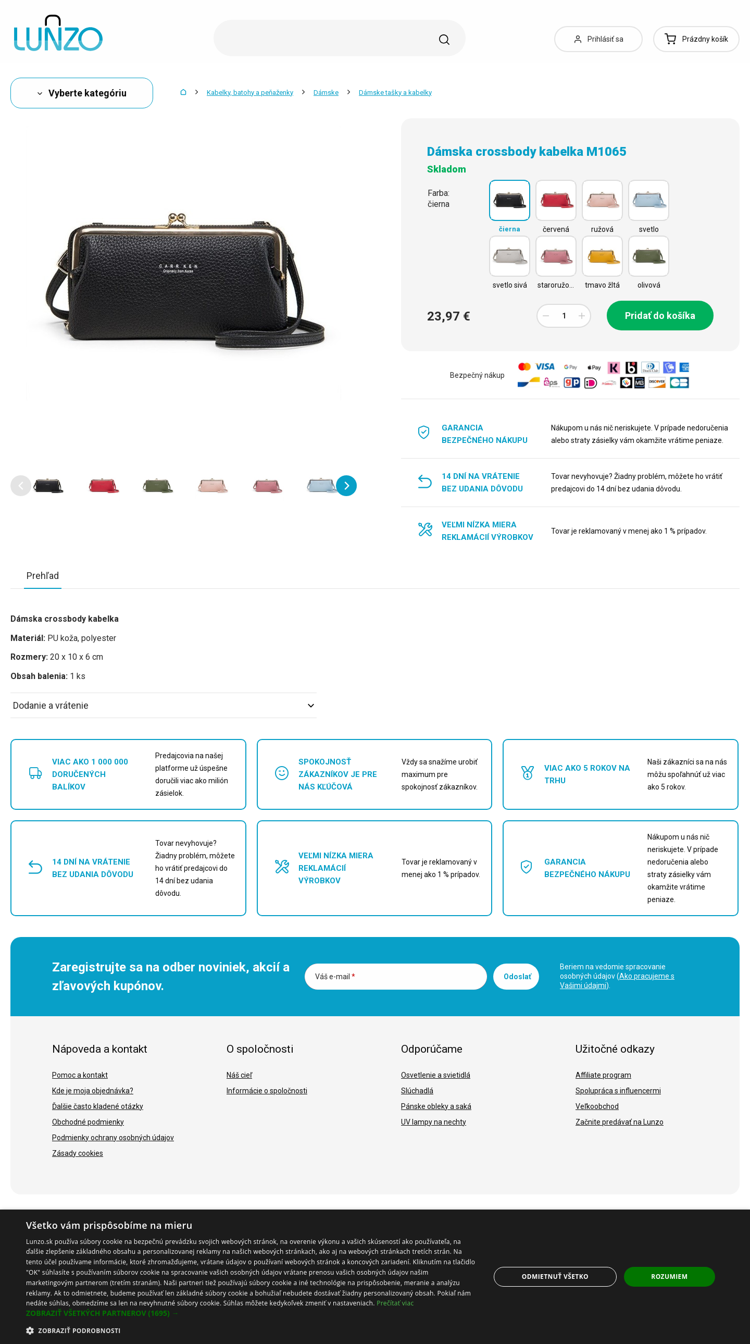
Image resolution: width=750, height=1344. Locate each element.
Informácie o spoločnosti (267, 1091)
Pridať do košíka (660, 315)
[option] (48, 486)
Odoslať (517, 976)
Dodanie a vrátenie (163, 705)
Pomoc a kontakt (80, 1075)
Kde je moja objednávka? (92, 1091)
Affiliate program (603, 1075)
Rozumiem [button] (669, 1276)
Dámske (326, 92)
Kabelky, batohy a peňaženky (250, 92)
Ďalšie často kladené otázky (97, 1106)
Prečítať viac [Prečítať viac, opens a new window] (395, 1303)
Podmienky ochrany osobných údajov (113, 1137)
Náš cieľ (239, 1075)
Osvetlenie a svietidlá (435, 1075)
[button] (20, 485)
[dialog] (375, 1277)
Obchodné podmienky (88, 1122)
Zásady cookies (77, 1153)
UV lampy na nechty (433, 1122)
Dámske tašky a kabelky (395, 92)
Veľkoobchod (597, 1106)
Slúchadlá (417, 1091)
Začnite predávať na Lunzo (620, 1122)
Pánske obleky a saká (436, 1106)
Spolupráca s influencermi (618, 1091)
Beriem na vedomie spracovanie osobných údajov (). (617, 976)
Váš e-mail (335, 976)
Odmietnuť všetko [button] (555, 1276)
